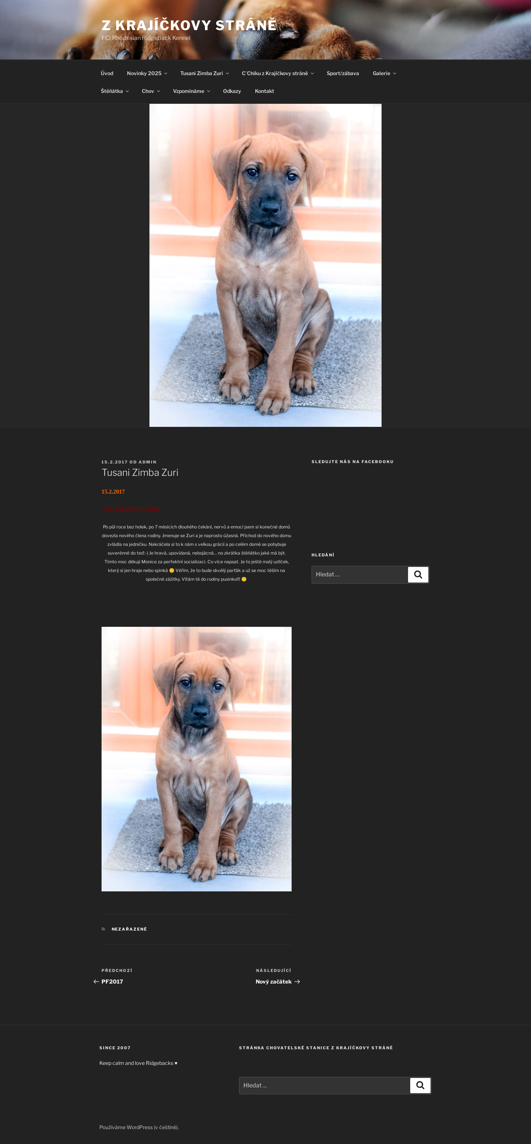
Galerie (385, 73)
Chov (151, 91)
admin (148, 462)
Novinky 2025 (147, 73)
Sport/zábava (343, 73)
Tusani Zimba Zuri (205, 73)
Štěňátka (115, 91)
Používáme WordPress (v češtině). (139, 1127)
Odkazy (232, 91)
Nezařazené (130, 929)
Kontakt (264, 91)
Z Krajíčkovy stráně (189, 25)
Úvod (107, 73)
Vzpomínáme (192, 91)
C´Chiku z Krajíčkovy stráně (278, 73)
